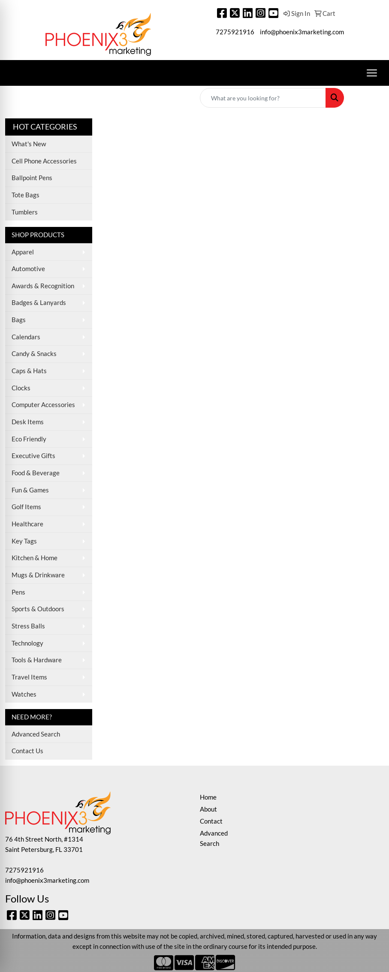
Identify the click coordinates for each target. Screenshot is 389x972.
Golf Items (26, 506)
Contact (211, 821)
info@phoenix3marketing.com (302, 32)
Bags (19, 319)
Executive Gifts (33, 455)
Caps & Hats (29, 370)
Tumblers (25, 212)
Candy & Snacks (34, 353)
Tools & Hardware (37, 660)
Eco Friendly (29, 439)
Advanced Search (36, 734)
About (208, 809)
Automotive (28, 268)
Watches (24, 694)
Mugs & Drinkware (38, 575)
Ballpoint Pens (32, 177)
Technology (27, 643)
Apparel (23, 252)
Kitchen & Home (34, 557)
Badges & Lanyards (39, 302)
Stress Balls (28, 626)
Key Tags (24, 541)
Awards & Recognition (43, 286)
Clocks (21, 388)
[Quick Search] (263, 98)
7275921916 (235, 32)
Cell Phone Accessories (44, 161)
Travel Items (29, 677)
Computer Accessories (43, 404)
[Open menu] (371, 73)
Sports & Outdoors (38, 609)
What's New (29, 144)
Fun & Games (30, 490)
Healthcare (27, 524)
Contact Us (27, 751)
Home (208, 797)
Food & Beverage (36, 473)
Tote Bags (25, 195)
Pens (18, 592)
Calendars (26, 337)
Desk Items (28, 422)
